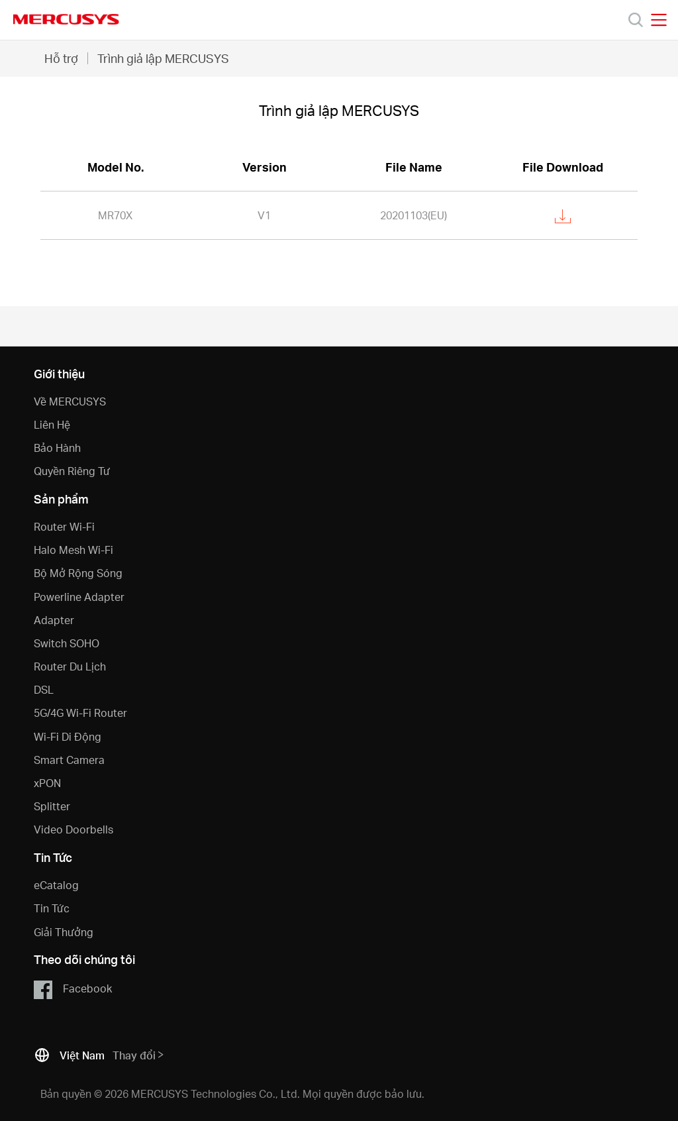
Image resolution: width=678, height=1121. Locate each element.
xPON (47, 783)
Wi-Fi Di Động (67, 736)
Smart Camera (69, 760)
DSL (44, 689)
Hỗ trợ (61, 58)
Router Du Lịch (70, 666)
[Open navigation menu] (659, 20)
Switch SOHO (66, 643)
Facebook (72, 989)
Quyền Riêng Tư (72, 471)
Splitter (52, 806)
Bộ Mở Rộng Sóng (78, 573)
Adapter (54, 620)
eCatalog (56, 885)
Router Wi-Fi (64, 526)
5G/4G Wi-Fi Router (80, 713)
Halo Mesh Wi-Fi (73, 550)
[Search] (635, 20)
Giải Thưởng (63, 932)
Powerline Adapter (79, 597)
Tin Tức (52, 908)
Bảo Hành (57, 447)
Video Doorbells (73, 829)
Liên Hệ (52, 424)
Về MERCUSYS (70, 401)
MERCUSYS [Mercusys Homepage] (66, 19)
